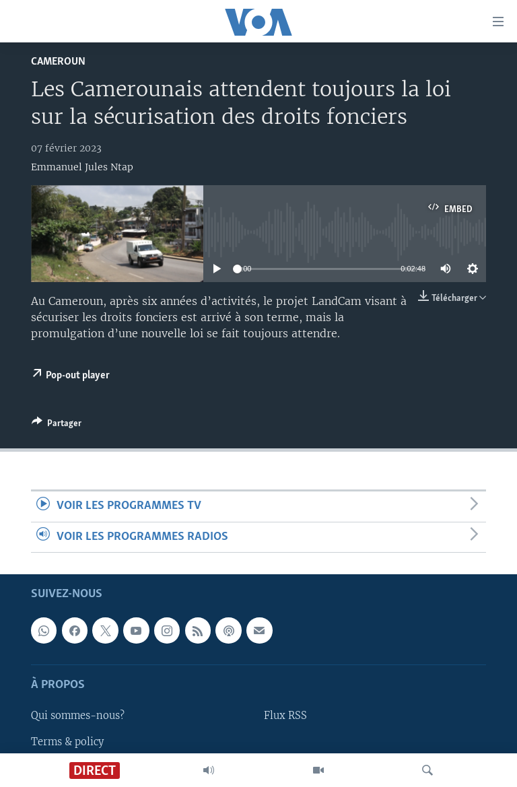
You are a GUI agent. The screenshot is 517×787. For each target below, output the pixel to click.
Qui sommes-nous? (78, 716)
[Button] (56, 425)
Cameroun (58, 61)
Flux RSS (285, 716)
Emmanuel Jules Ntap (82, 167)
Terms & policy (67, 741)
